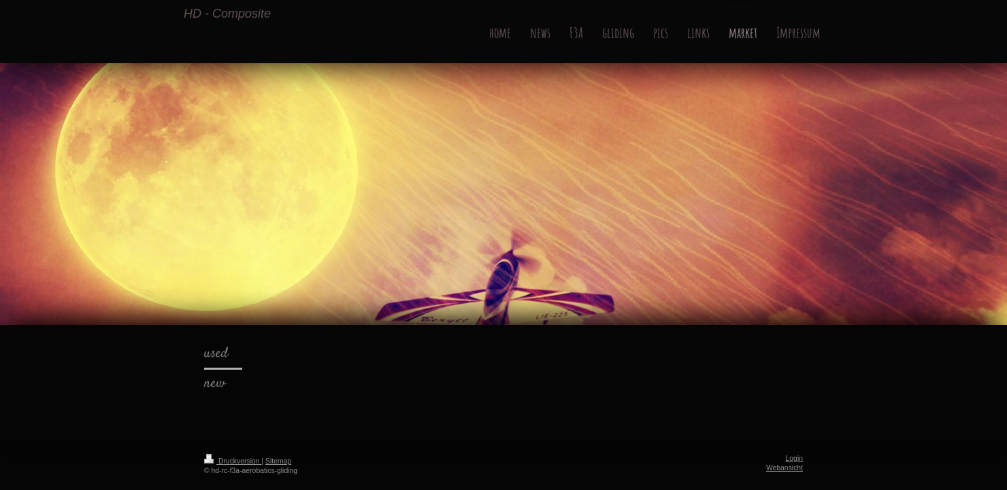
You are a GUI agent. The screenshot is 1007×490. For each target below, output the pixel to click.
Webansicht (784, 468)
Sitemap (278, 461)
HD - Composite (227, 13)
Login (794, 458)
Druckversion (232, 461)
